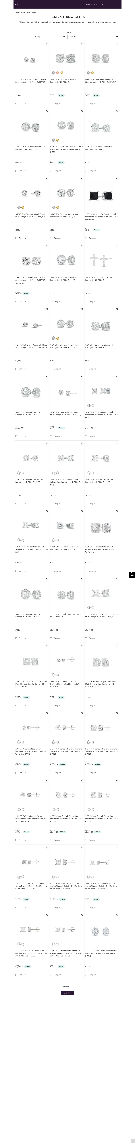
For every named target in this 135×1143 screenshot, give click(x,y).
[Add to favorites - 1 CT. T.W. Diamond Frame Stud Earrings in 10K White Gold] (82, 578)
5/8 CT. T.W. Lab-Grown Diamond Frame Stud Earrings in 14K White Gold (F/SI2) (101, 80)
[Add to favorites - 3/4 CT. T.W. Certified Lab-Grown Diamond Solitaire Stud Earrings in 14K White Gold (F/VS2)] (47, 713)
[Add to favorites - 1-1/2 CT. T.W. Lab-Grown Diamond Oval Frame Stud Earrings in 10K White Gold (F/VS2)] (116, 914)
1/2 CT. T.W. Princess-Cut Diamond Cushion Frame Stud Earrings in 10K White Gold (99, 549)
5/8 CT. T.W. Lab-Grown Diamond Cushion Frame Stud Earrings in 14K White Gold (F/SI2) (66, 149)
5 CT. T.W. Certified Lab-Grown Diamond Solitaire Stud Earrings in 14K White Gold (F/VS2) (101, 751)
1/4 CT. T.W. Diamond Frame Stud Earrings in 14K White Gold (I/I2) (28, 615)
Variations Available (20, 341)
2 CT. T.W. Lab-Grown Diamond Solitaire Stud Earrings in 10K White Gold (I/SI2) (31, 80)
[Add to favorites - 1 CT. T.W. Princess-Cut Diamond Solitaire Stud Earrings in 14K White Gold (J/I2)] (116, 578)
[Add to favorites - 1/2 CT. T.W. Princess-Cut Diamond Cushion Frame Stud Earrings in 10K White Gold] (116, 510)
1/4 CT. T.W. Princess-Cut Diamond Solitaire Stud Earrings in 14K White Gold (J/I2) (66, 482)
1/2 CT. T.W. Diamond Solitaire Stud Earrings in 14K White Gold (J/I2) (29, 480)
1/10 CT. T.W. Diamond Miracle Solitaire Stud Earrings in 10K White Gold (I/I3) (31, 215)
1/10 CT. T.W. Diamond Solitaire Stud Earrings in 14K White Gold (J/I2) (64, 548)
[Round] (93, 405)
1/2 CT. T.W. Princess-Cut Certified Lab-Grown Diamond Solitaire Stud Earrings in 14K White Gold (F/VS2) (101, 886)
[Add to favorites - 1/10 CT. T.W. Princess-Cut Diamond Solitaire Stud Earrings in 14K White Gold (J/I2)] (47, 510)
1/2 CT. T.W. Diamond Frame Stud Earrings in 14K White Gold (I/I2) (63, 278)
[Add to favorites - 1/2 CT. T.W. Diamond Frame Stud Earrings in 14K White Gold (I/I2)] (82, 245)
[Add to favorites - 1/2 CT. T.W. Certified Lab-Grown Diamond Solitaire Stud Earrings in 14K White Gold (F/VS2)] (82, 645)
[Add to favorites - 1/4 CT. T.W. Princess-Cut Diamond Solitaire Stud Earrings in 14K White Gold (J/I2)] (82, 443)
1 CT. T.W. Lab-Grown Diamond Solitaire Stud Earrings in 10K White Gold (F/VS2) (31, 346)
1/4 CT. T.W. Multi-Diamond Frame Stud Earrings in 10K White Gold (31, 148)
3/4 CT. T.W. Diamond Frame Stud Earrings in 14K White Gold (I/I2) (28, 413)
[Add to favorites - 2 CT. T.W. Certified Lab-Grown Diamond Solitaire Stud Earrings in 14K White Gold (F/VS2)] (82, 713)
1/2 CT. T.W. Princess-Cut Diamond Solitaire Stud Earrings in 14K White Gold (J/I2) (101, 414)
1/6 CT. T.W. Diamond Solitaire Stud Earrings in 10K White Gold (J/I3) (64, 346)
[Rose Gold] (58, 73)
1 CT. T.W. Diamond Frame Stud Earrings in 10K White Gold (66, 615)
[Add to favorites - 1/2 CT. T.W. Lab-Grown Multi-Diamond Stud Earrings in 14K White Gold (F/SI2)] (82, 376)
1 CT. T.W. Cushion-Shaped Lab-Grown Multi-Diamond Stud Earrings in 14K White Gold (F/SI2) (100, 684)
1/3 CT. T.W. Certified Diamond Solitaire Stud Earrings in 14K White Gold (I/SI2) (31, 278)
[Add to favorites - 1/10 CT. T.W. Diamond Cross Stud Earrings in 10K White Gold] (116, 245)
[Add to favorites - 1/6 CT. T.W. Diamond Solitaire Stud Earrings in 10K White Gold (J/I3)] (82, 309)
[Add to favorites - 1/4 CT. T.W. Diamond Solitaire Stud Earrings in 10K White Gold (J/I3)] (82, 178)
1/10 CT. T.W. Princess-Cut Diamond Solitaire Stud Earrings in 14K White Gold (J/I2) (31, 549)
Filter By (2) (49, 37)
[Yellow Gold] (62, 73)
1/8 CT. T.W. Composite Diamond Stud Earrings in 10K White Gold (100, 346)
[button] (118, 4)
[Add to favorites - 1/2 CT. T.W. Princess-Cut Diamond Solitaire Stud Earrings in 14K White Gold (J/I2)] (116, 376)
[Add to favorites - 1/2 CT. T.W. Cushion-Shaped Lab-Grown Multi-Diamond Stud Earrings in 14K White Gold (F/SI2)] (47, 645)
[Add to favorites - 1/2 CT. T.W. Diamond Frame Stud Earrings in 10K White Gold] (116, 110)
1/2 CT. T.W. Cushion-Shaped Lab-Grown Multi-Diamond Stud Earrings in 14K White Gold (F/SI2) (31, 684)
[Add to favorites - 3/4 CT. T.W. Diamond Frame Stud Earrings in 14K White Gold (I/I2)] (47, 376)
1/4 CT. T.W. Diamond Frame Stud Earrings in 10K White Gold (63, 80)
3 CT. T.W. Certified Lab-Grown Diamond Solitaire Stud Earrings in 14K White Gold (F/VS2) (101, 818)
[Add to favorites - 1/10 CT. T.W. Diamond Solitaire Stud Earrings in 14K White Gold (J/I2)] (82, 510)
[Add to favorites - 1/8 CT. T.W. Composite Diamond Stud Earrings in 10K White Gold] (116, 309)
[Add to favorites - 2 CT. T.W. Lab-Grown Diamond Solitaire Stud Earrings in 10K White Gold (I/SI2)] (47, 43)
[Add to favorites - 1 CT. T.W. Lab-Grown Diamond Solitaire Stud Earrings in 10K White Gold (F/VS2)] (47, 309)
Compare (22, 103)
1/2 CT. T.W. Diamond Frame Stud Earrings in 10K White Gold (98, 148)
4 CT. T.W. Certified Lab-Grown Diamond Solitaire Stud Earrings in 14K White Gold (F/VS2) (66, 818)
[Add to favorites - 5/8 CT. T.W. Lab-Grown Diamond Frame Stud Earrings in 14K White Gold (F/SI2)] (116, 43)
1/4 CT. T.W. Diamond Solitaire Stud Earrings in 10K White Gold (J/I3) (64, 215)
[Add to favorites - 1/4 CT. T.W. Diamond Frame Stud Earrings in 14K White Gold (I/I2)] (47, 578)
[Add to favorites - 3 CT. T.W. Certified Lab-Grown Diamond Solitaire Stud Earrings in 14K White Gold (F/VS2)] (116, 780)
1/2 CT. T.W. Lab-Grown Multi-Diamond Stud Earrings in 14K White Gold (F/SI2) (65, 413)
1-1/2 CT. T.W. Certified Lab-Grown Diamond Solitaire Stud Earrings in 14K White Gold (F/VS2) (30, 818)
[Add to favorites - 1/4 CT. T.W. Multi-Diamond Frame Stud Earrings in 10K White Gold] (47, 110)
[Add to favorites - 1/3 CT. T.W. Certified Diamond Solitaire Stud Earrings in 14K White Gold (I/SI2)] (47, 245)
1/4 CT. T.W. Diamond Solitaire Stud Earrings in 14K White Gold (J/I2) (99, 480)
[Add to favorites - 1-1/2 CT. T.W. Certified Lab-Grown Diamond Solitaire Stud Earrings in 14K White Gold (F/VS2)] (47, 780)
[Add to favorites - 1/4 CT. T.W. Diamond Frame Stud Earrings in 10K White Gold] (82, 43)
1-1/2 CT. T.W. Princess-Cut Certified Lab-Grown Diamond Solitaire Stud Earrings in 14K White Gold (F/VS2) (31, 886)
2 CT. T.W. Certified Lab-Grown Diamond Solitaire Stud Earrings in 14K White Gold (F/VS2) (66, 751)
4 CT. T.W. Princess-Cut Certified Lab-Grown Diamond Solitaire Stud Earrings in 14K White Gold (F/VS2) (66, 886)
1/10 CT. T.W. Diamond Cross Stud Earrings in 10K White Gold (98, 278)
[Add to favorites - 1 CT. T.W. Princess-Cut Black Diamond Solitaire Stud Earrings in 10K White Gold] (116, 178)
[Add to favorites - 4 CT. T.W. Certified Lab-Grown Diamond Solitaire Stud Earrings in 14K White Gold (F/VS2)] (82, 780)
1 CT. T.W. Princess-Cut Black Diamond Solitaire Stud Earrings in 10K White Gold (101, 215)
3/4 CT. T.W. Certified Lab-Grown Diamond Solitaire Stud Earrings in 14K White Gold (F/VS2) (30, 751)
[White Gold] (53, 73)
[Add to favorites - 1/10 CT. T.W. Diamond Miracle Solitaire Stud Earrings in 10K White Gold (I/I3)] (47, 178)
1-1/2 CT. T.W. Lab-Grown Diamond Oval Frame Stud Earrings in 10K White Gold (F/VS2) (101, 953)
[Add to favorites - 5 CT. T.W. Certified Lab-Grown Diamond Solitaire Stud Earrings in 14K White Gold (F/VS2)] (116, 713)
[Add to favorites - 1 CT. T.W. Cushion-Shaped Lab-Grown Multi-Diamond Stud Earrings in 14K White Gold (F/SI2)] (116, 645)
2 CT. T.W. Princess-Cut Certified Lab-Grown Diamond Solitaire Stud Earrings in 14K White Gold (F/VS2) (31, 953)
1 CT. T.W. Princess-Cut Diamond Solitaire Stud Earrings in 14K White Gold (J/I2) (101, 615)
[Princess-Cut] (88, 405)
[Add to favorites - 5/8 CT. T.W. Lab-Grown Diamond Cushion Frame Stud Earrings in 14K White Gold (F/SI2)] (82, 110)
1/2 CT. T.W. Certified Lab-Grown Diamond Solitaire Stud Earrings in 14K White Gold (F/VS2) (65, 684)
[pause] (16, 4)
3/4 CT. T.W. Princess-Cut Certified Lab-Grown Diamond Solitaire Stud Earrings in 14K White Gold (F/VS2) (66, 953)
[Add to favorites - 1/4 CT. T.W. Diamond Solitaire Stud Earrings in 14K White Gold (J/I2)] (116, 443)
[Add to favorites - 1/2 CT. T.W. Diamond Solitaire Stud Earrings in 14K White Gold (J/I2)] (47, 443)
